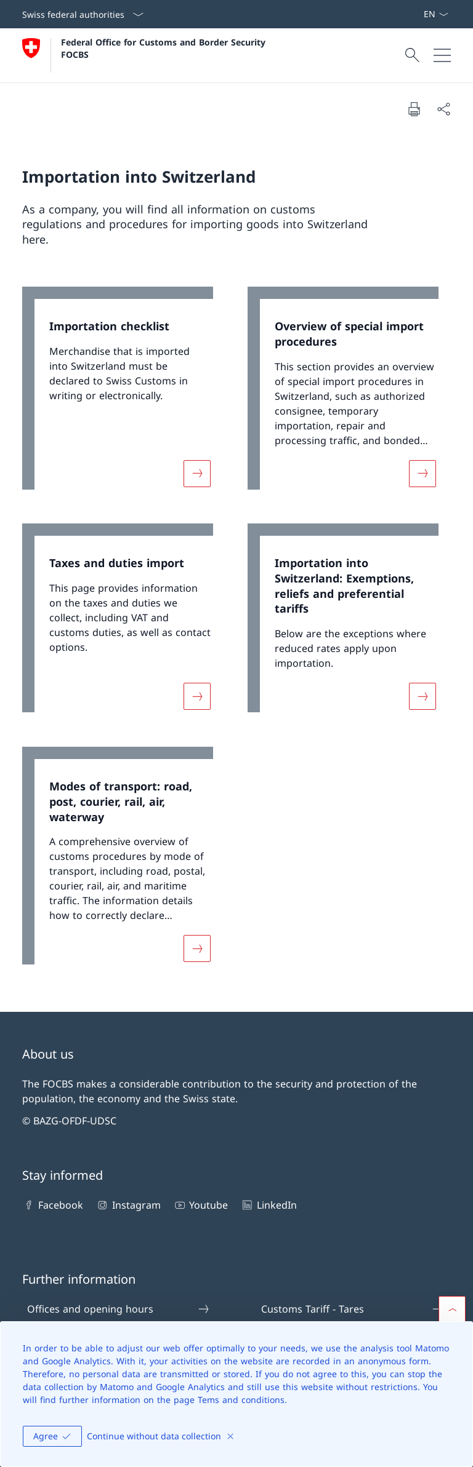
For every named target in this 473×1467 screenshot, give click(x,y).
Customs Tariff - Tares (353, 1309)
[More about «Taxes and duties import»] (197, 696)
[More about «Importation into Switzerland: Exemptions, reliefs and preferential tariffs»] (422, 696)
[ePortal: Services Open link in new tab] (418, 14)
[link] (123, 394)
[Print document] (414, 108)
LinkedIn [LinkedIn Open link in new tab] (268, 1205)
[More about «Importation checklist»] (197, 473)
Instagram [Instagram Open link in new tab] (127, 1205)
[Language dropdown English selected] (436, 14)
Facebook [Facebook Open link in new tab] (52, 1205)
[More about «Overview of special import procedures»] (422, 473)
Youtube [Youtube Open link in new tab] (200, 1205)
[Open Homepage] (145, 55)
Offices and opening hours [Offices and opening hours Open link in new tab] (119, 1309)
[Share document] (443, 108)
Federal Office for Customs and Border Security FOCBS (165, 48)
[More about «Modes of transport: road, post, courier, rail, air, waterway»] (197, 949)
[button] (452, 1309)
